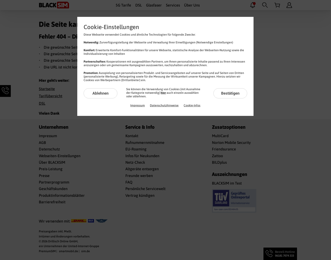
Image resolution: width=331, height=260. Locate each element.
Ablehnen (100, 93)
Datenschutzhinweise (164, 105)
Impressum (137, 105)
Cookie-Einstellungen (111, 27)
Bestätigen (230, 93)
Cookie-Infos (192, 105)
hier (163, 92)
